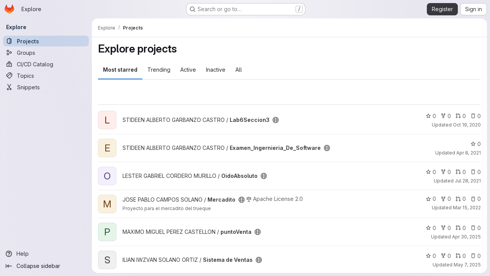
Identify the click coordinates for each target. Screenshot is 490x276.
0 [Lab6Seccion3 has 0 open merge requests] (461, 116)
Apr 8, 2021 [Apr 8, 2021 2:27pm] (468, 153)
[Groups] (46, 52)
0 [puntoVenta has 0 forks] (446, 228)
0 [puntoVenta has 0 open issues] (475, 228)
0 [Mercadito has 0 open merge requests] (461, 199)
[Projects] (46, 41)
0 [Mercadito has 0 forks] (446, 199)
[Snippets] (46, 87)
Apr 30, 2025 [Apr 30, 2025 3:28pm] (466, 237)
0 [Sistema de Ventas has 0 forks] (446, 256)
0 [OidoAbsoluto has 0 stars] (431, 172)
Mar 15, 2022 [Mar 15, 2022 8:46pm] (467, 207)
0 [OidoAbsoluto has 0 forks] (446, 172)
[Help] (46, 253)
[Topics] (46, 75)
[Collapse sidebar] (46, 266)
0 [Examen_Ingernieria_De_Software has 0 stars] (475, 144)
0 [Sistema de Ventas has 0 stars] (431, 256)
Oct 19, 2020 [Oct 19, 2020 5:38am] (467, 125)
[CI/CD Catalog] (46, 64)
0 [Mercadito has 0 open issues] (475, 199)
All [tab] (238, 69)
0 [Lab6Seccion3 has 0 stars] (431, 116)
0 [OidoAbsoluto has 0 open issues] (475, 172)
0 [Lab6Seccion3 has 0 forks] (446, 116)
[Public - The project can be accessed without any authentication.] (276, 120)
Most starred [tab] (120, 69)
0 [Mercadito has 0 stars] (431, 199)
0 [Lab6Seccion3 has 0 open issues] (475, 116)
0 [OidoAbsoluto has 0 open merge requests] (461, 172)
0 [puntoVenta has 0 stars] (431, 228)
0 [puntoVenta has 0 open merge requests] (461, 228)
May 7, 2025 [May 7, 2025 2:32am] (467, 265)
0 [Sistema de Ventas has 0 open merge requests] (461, 256)
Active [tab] (188, 69)
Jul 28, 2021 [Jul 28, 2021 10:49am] (468, 181)
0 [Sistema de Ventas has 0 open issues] (475, 256)
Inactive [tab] (215, 69)
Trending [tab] (158, 69)
